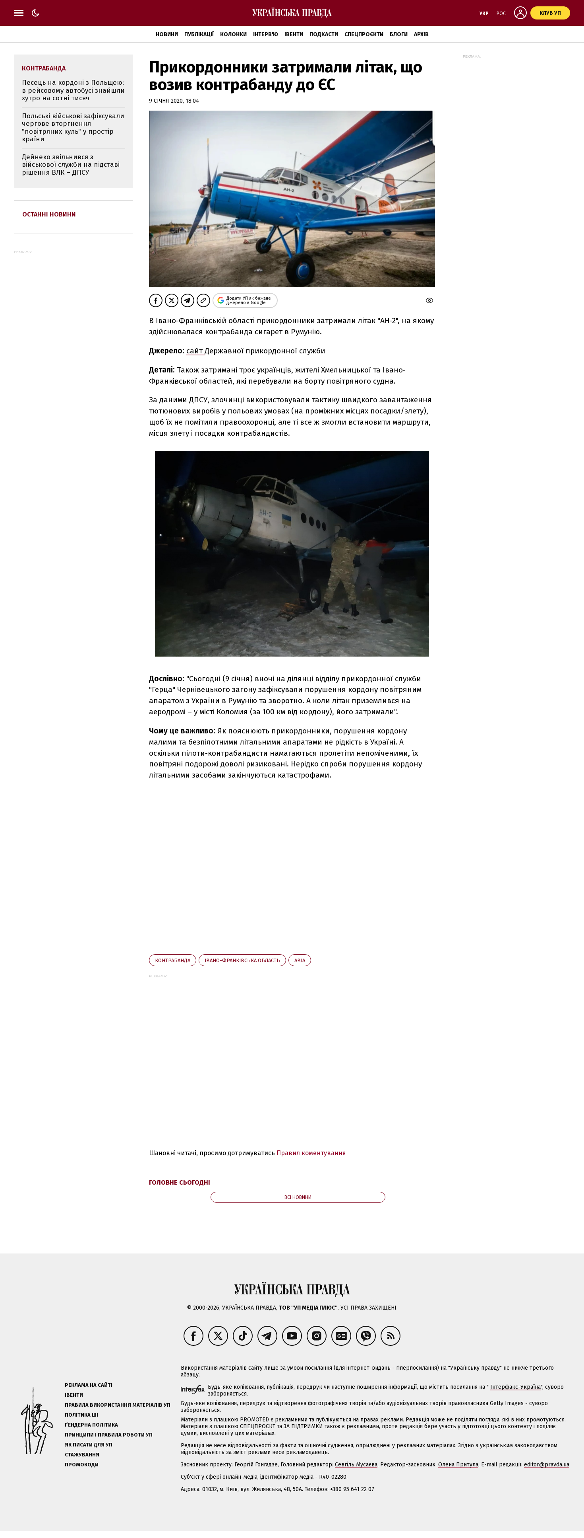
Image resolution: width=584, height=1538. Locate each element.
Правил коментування (311, 1153)
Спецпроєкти (363, 34)
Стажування (82, 1455)
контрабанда (172, 960)
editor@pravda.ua (546, 1464)
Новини (167, 34)
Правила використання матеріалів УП (117, 1405)
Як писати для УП (88, 1445)
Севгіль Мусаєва (356, 1464)
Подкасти (323, 34)
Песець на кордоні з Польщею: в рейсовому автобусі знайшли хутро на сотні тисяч (73, 90)
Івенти (293, 34)
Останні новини (49, 214)
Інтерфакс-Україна (515, 1387)
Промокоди (82, 1465)
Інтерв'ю (265, 34)
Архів (421, 34)
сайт (195, 350)
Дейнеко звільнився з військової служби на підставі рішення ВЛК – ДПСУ (71, 165)
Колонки (233, 34)
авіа (299, 960)
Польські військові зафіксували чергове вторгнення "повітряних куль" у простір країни (73, 128)
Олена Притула (458, 1464)
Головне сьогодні (179, 1182)
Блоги (399, 34)
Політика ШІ (81, 1415)
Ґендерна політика (91, 1425)
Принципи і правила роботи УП (109, 1435)
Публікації (199, 34)
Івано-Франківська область (242, 960)
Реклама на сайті (88, 1385)
